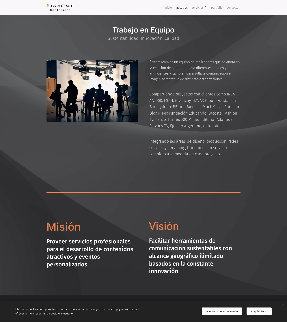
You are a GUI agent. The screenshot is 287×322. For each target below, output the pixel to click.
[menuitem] (157, 7)
